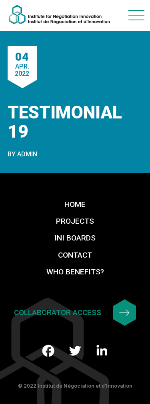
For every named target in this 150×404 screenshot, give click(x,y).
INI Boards (75, 237)
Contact (75, 255)
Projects (75, 221)
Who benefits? (75, 271)
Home (75, 204)
